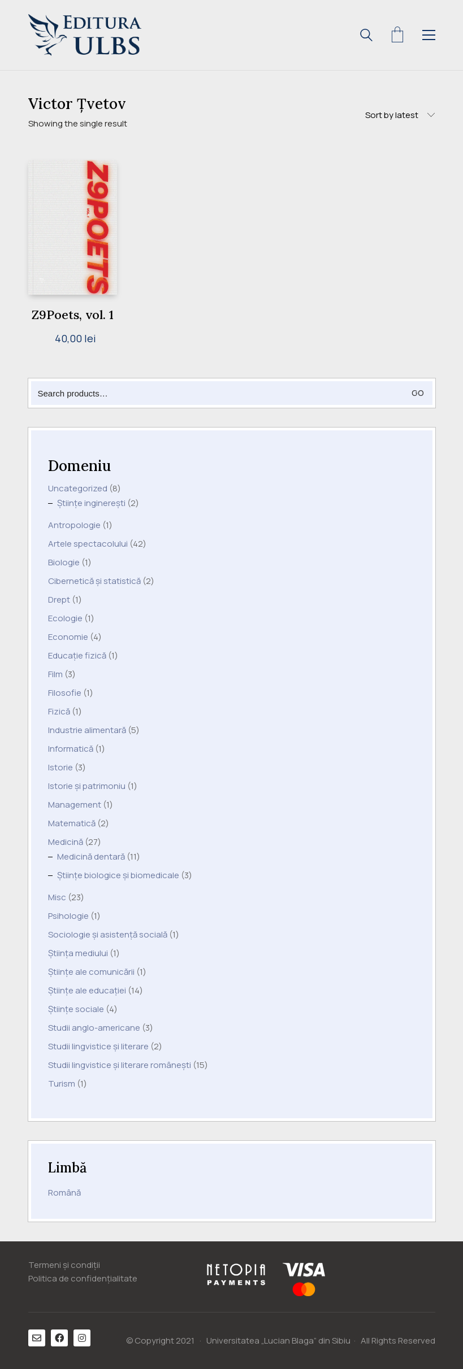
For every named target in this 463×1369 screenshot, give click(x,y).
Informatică (70, 749)
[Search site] (366, 36)
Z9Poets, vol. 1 (73, 314)
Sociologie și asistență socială (107, 934)
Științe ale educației (87, 990)
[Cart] (397, 35)
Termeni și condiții (64, 1265)
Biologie (64, 562)
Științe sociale (76, 1009)
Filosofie (64, 693)
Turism (61, 1083)
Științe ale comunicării (91, 972)
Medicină (65, 842)
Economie (68, 637)
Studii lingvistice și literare (98, 1046)
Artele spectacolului (88, 544)
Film (55, 674)
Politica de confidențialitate (82, 1278)
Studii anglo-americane (94, 1028)
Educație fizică (77, 655)
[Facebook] (59, 1337)
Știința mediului (78, 953)
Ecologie (65, 618)
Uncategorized (77, 488)
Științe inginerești (91, 503)
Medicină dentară (91, 856)
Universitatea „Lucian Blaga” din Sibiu (278, 1340)
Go (418, 392)
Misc (57, 897)
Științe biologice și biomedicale (118, 875)
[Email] (36, 1337)
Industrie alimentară (87, 730)
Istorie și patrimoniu (87, 786)
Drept (59, 599)
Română (64, 1192)
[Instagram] (81, 1337)
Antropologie (74, 525)
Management (74, 804)
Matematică (72, 823)
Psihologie (68, 916)
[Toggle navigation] (428, 35)
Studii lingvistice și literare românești (119, 1065)
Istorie (60, 767)
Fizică (59, 711)
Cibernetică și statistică (94, 581)
